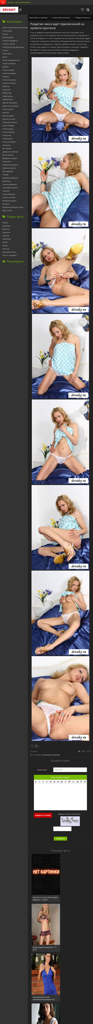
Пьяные (5, 76)
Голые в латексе (9, 63)
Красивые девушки (10, 178)
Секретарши (7, 96)
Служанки (6, 89)
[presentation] (35, 781)
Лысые (5, 34)
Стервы (5, 174)
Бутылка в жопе (8, 119)
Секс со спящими (9, 255)
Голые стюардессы (10, 40)
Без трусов (6, 148)
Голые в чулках (8, 44)
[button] (36, 781)
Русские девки (8, 116)
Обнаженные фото (10, 165)
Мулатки (5, 86)
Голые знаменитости (11, 60)
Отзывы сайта (49, 1010)
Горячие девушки (9, 184)
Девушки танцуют (9, 158)
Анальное (6, 226)
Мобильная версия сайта (12, 207)
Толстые (5, 249)
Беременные (7, 99)
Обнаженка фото (9, 201)
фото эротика (62, 1018)
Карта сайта (7, 210)
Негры (5, 245)
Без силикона (8, 155)
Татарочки (6, 135)
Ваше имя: (43, 770)
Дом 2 (4, 57)
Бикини (5, 67)
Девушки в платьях (10, 152)
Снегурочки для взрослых (13, 47)
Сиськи (5, 50)
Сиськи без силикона (51, 755)
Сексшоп (6, 191)
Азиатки (5, 112)
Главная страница (8, 1010)
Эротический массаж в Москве (15, 27)
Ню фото (6, 204)
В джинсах (6, 181)
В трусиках (6, 161)
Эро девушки (7, 171)
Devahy (9, 10)
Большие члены (9, 252)
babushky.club (35, 1010)
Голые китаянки (9, 142)
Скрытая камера (9, 73)
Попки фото (7, 54)
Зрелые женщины (9, 103)
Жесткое (5, 229)
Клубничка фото (9, 168)
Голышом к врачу (9, 122)
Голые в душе (8, 129)
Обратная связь (64, 1010)
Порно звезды (8, 125)
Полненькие (7, 138)
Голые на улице (8, 197)
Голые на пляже (9, 83)
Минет (5, 242)
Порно (5, 222)
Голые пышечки (9, 80)
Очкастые (6, 145)
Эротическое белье (10, 106)
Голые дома (7, 31)
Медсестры (7, 93)
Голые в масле (8, 132)
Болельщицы (7, 37)
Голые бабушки (8, 194)
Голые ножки (7, 109)
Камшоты (6, 232)
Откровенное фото (10, 187)
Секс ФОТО (23, 1010)
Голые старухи (8, 70)
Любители (6, 239)
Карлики (5, 236)
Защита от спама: (43, 815)
